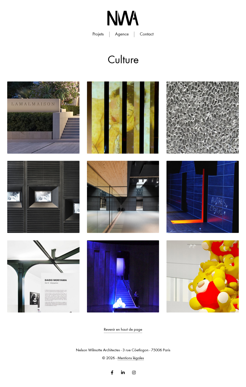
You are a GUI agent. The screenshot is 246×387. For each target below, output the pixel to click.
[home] (122, 18)
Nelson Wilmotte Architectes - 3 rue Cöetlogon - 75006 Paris (123, 350)
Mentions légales (130, 358)
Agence (122, 34)
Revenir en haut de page (123, 330)
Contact (147, 34)
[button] (98, 34)
